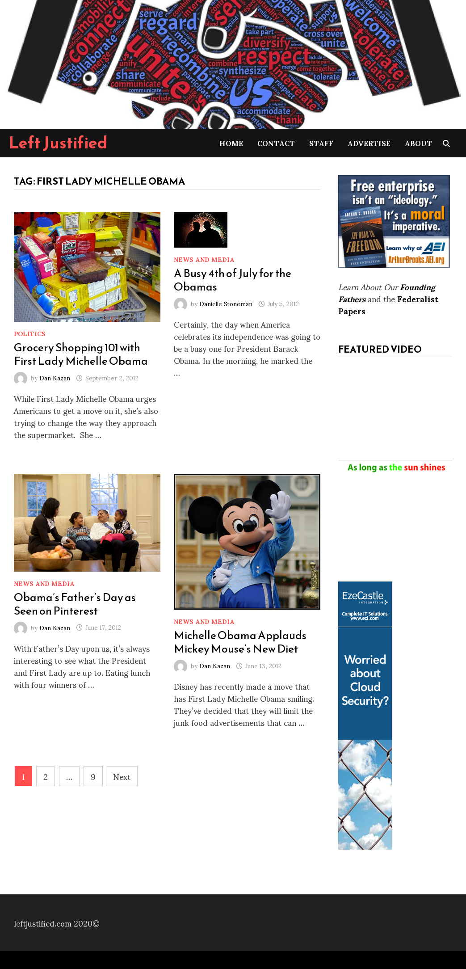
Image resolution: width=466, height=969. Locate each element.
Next (121, 776)
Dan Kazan (54, 377)
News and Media (204, 259)
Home (231, 142)
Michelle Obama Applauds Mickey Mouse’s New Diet (240, 642)
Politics (30, 333)
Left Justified (58, 143)
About (418, 142)
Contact (276, 142)
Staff (321, 142)
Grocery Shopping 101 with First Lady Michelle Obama (81, 354)
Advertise (369, 142)
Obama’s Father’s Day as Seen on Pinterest (75, 604)
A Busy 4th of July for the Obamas (232, 280)
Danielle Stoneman (225, 303)
